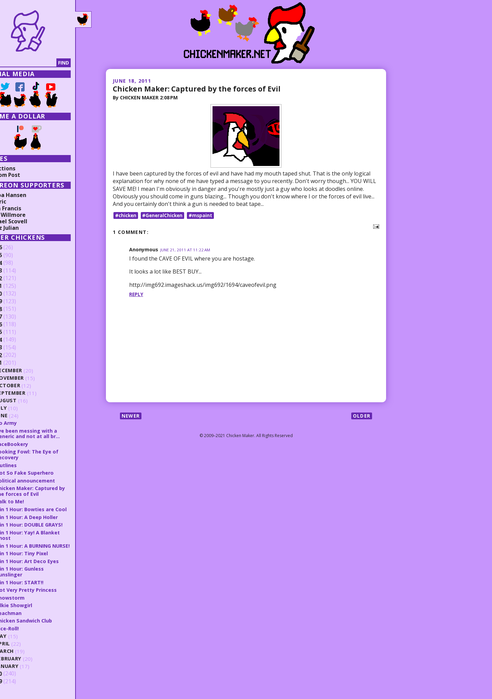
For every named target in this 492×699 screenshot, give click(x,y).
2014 (16, 340)
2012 (16, 355)
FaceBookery (32, 443)
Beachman (28, 616)
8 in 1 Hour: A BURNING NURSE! (44, 547)
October (28, 386)
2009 (16, 685)
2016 (16, 324)
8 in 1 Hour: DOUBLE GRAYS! (50, 523)
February (29, 662)
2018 (16, 309)
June (22, 416)
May (21, 639)
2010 (16, 677)
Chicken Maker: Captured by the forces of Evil (200, 88)
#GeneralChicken (165, 215)
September (30, 393)
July (21, 408)
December (29, 371)
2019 (16, 301)
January (27, 669)
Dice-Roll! (27, 631)
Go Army (26, 422)
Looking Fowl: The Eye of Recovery (47, 454)
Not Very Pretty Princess (47, 593)
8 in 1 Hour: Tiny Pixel (42, 557)
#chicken (126, 215)
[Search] (40, 62)
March (25, 654)
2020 (16, 294)
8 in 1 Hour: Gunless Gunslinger (40, 575)
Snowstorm (30, 601)
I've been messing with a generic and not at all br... (48, 433)
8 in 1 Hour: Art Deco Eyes (48, 564)
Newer (131, 416)
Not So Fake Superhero (45, 472)
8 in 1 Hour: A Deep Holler (47, 515)
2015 (16, 332)
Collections (20, 168)
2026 (16, 247)
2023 (16, 271)
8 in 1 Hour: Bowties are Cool (52, 508)
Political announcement (45, 479)
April (22, 647)
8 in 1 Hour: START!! (40, 585)
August (26, 401)
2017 (16, 317)
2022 (16, 278)
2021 (16, 286)
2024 (16, 263)
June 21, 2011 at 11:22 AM (185, 250)
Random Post (23, 175)
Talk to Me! (29, 500)
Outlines (26, 464)
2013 (16, 348)
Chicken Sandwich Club (44, 623)
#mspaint (204, 215)
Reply (136, 294)
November (30, 378)
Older (361, 416)
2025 (16, 255)
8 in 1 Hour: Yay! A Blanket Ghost (48, 534)
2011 (16, 363)
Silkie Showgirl (34, 608)
